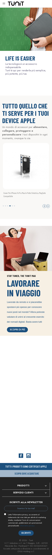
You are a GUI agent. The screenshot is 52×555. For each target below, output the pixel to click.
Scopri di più (17, 329)
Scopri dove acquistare (27, 473)
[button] (3, 205)
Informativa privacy (27, 525)
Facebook (21, 455)
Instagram (28, 455)
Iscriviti (26, 533)
